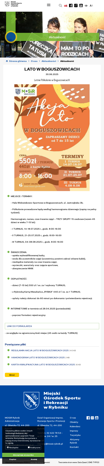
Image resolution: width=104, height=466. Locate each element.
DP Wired (40, 462)
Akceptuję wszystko (23, 455)
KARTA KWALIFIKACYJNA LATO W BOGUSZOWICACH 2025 (43, 364)
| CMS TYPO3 (93, 462)
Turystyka (75, 435)
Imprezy (74, 430)
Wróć (12, 375)
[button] (48, 5)
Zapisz (12, 459)
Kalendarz (75, 426)
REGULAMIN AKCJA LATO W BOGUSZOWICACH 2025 (40, 350)
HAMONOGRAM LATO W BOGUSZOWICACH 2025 (38, 357)
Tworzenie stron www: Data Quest (72, 462)
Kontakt (74, 447)
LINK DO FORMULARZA (19, 326)
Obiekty (74, 422)
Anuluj (34, 459)
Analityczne (34, 447)
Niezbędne (12, 447)
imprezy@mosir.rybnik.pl (50, 443)
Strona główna (18, 61)
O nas (73, 417)
